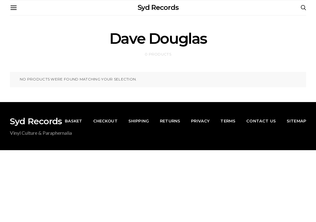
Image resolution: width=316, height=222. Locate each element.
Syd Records (158, 7)
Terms (227, 120)
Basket (73, 120)
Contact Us (261, 120)
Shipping (138, 120)
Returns (170, 120)
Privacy (200, 120)
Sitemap (296, 120)
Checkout (105, 120)
